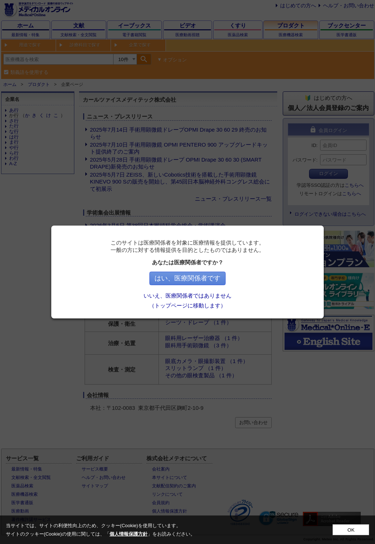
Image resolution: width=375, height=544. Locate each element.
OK (351, 530)
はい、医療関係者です (187, 278)
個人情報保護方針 (128, 534)
